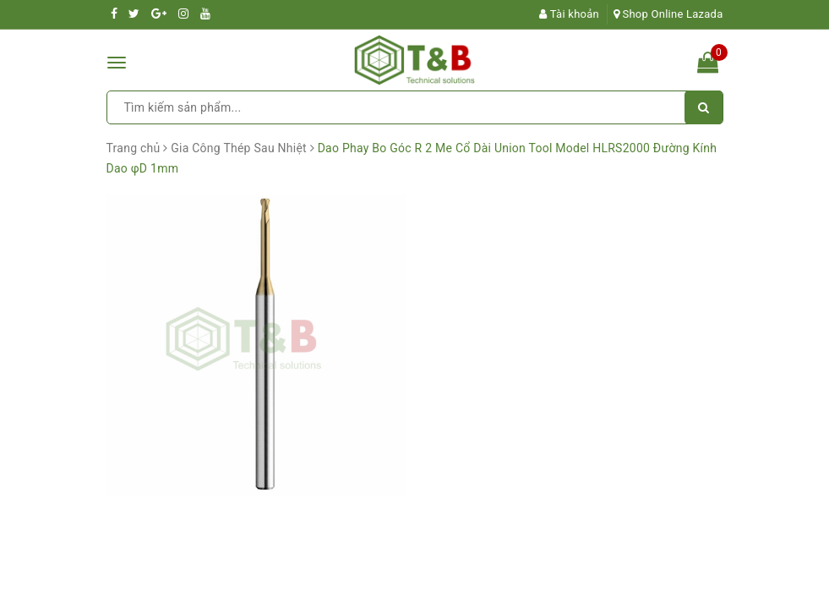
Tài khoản (569, 14)
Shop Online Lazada (668, 14)
